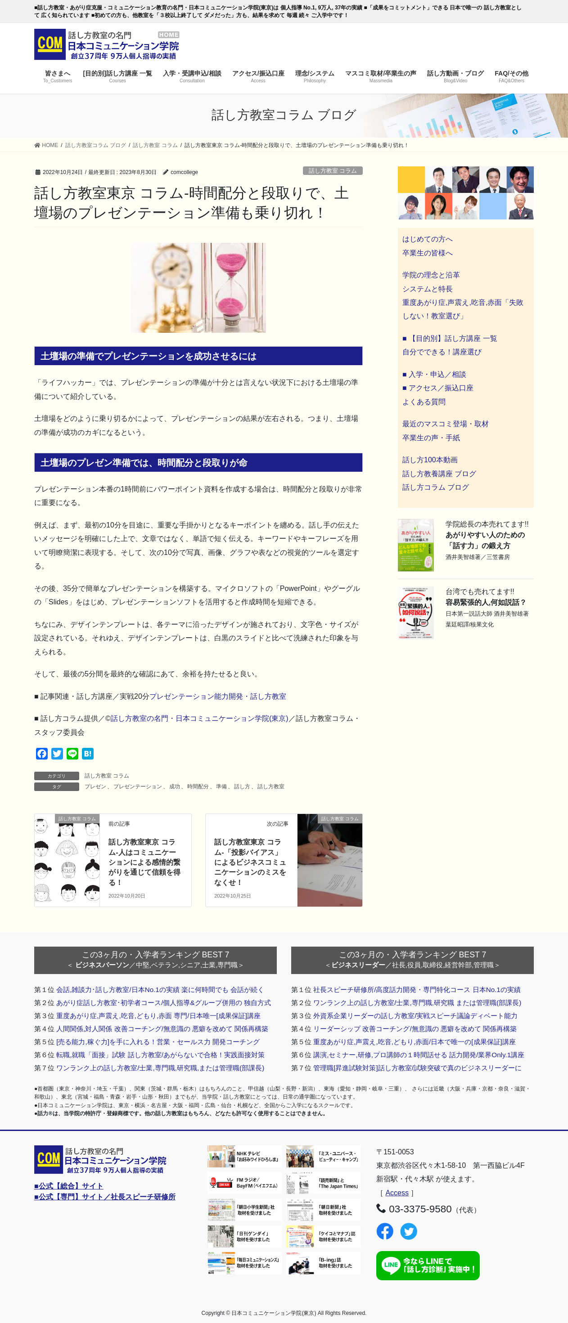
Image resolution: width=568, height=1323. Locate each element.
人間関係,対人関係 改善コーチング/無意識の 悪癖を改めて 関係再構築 (162, 1028)
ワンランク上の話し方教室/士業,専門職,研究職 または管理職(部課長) (417, 1002)
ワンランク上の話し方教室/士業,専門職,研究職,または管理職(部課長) (160, 1068)
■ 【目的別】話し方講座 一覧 (449, 338)
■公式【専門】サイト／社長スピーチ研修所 (105, 1197)
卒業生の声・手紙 (431, 438)
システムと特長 (427, 289)
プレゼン (95, 786)
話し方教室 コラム (333, 170)
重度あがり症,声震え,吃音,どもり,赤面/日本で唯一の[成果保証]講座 (414, 1042)
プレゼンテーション (137, 786)
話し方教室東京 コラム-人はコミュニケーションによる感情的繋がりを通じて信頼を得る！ (144, 862)
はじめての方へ (427, 239)
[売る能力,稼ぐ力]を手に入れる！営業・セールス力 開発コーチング (158, 1042)
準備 (221, 786)
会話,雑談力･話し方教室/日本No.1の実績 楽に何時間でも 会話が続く (160, 989)
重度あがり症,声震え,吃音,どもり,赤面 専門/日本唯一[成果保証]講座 (158, 1015)
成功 (174, 786)
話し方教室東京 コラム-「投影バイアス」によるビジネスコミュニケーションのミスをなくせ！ (250, 862)
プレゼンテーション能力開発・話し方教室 (217, 696)
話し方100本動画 (430, 460)
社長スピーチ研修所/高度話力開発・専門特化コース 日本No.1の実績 (417, 989)
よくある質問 (424, 402)
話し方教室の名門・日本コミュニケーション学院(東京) (200, 718)
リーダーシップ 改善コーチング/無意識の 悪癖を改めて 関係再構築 (415, 1028)
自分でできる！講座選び (442, 352)
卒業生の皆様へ (427, 253)
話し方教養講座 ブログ (439, 474)
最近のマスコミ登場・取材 (445, 424)
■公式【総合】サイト (69, 1186)
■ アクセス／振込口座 (437, 388)
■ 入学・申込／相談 (434, 374)
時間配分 (198, 786)
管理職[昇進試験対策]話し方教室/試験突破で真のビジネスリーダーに (417, 1068)
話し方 (242, 786)
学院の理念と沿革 (431, 275)
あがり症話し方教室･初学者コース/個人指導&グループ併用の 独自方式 (163, 1002)
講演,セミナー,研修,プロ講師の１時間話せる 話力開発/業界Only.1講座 (418, 1055)
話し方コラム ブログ (435, 487)
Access (397, 1193)
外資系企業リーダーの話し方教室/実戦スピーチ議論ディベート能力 (415, 1015)
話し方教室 (270, 786)
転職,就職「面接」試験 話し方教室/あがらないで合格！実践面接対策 (160, 1055)
